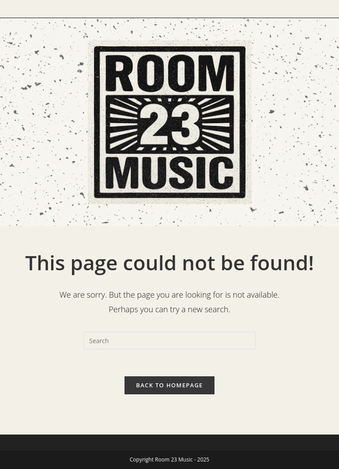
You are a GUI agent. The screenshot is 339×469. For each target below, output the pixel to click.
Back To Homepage (169, 385)
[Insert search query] (169, 340)
